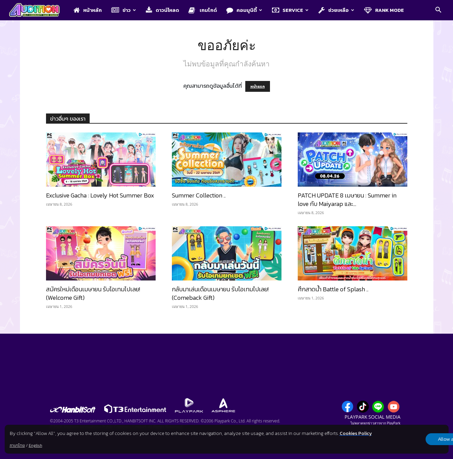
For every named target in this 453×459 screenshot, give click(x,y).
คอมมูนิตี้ (244, 10)
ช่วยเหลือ (336, 10)
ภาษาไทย (17, 445)
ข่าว (123, 10)
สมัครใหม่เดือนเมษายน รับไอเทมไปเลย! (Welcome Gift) (93, 293)
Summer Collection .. (199, 195)
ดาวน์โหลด (162, 10)
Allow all (413, 439)
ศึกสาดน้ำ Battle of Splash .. (333, 289)
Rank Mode (384, 10)
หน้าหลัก (87, 10)
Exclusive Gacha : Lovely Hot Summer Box (100, 195)
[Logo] (38, 10)
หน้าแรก (257, 86)
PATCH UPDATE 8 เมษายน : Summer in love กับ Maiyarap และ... (347, 199)
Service (290, 10)
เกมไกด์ (202, 10)
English (35, 445)
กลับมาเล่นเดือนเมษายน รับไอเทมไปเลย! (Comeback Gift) (220, 293)
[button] (438, 10)
